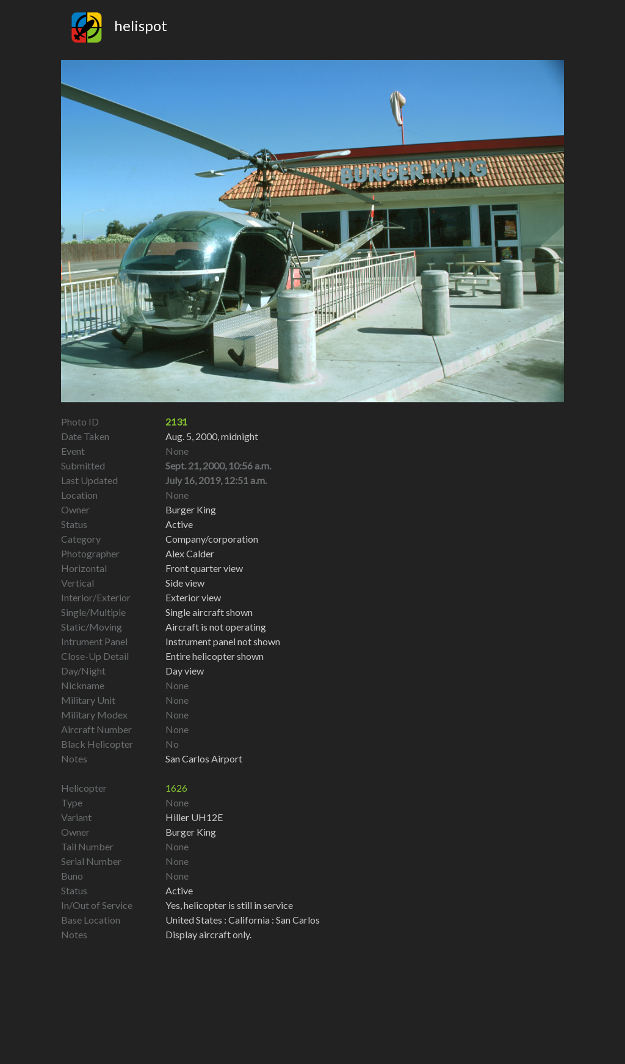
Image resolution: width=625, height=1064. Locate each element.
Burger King (190, 832)
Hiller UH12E (194, 817)
